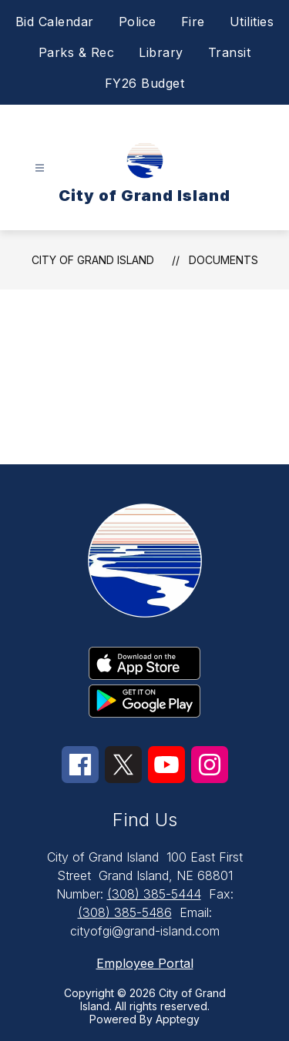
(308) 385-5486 (125, 912)
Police (137, 21)
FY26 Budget (145, 83)
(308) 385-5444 (154, 894)
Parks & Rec (77, 52)
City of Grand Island (93, 259)
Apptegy (178, 1019)
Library (161, 52)
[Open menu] (40, 168)
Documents (223, 259)
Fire (193, 21)
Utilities (252, 21)
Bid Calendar (54, 21)
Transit (229, 52)
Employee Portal (144, 963)
